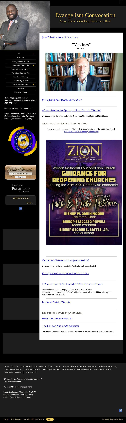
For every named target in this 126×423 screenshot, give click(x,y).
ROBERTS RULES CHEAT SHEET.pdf (57, 318)
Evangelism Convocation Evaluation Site (65, 273)
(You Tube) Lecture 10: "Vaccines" (60, 37)
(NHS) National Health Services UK (62, 100)
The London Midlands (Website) (60, 326)
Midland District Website (56, 302)
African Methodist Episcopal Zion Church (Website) (71, 110)
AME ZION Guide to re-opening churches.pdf (81, 132)
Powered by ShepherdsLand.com (112, 419)
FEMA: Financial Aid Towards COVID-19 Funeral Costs (72, 284)
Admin (50, 419)
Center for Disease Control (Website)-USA (65, 260)
